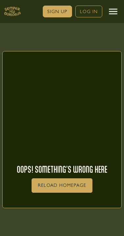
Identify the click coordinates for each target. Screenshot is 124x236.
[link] (57, 11)
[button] (113, 11)
